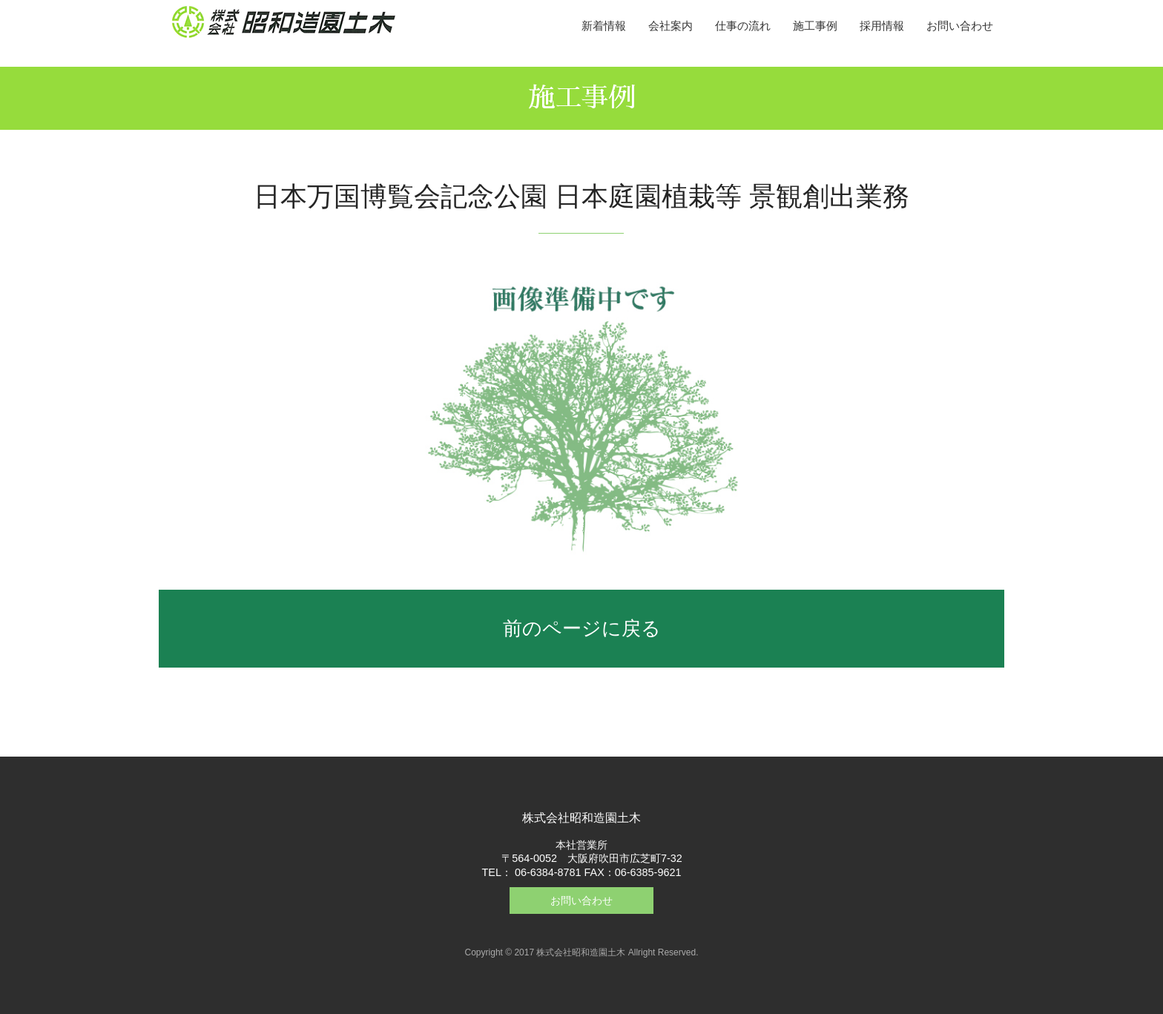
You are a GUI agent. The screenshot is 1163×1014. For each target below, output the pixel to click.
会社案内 (670, 25)
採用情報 (882, 25)
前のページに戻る (582, 628)
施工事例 (815, 25)
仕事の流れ (743, 25)
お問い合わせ (959, 25)
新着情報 (604, 25)
